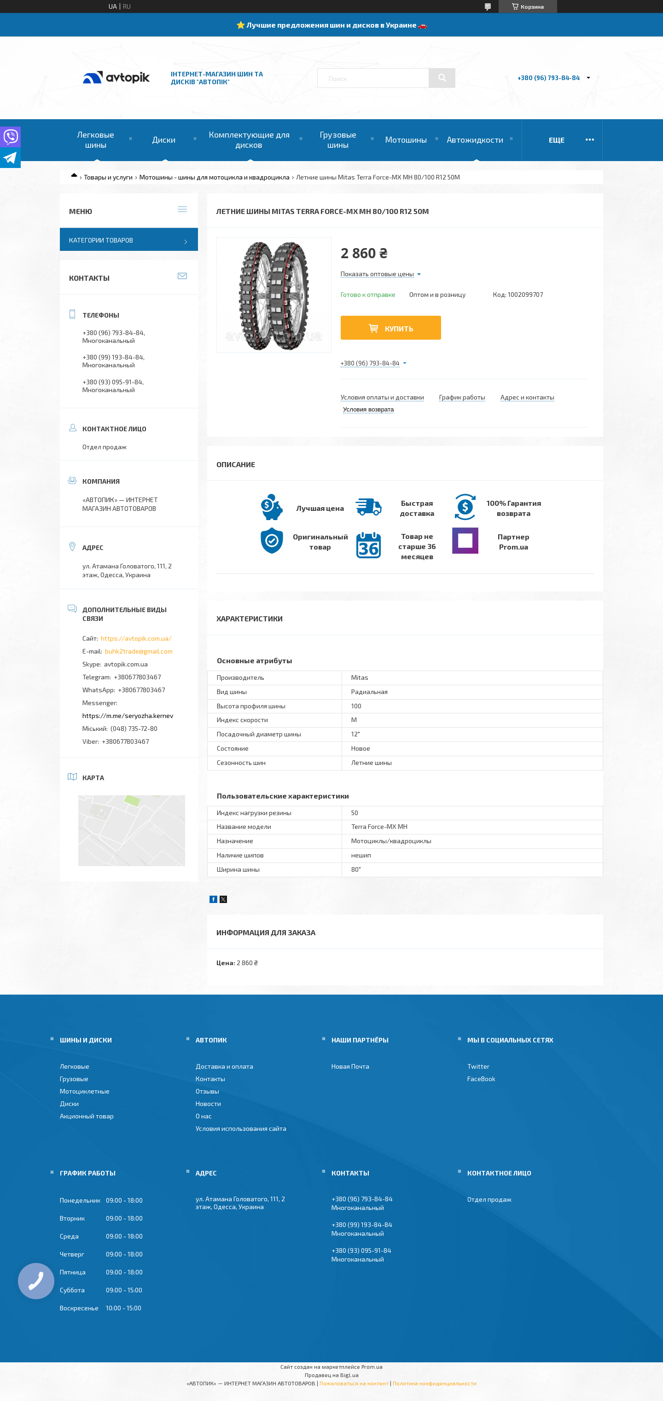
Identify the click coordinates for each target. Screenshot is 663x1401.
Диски (163, 139)
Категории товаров (101, 240)
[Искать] (442, 77)
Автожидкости (475, 139)
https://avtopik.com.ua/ (136, 638)
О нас (204, 1116)
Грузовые (74, 1079)
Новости (208, 1103)
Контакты (210, 1079)
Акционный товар (87, 1116)
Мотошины (406, 139)
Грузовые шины (338, 139)
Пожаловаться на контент (354, 1383)
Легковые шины (95, 139)
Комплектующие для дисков (249, 139)
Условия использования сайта (241, 1128)
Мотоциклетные (85, 1091)
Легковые (74, 1066)
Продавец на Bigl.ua (332, 1375)
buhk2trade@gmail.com (139, 651)
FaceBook (481, 1079)
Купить (399, 328)
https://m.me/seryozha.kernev (127, 715)
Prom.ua (372, 1366)
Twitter (478, 1066)
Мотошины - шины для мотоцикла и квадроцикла (215, 177)
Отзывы (207, 1091)
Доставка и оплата (224, 1066)
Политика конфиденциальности (435, 1383)
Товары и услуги (108, 177)
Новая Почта (350, 1066)
